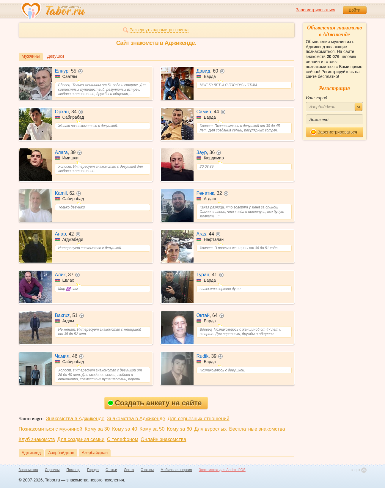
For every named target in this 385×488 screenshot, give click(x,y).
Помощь (73, 470)
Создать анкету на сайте (155, 403)
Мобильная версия (176, 470)
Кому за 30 (97, 429)
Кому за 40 (124, 429)
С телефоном (122, 439)
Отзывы (147, 470)
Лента (129, 470)
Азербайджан (61, 452)
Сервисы (52, 470)
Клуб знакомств (37, 439)
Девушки (55, 56)
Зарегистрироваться (315, 9)
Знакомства (28, 470)
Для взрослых (210, 429)
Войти (354, 10)
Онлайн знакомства (163, 439)
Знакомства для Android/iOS (222, 470)
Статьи (111, 470)
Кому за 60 (179, 429)
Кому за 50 (151, 429)
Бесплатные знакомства (257, 429)
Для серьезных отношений (199, 418)
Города (93, 470)
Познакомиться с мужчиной (50, 429)
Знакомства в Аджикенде (75, 418)
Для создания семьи (81, 439)
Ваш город (316, 97)
